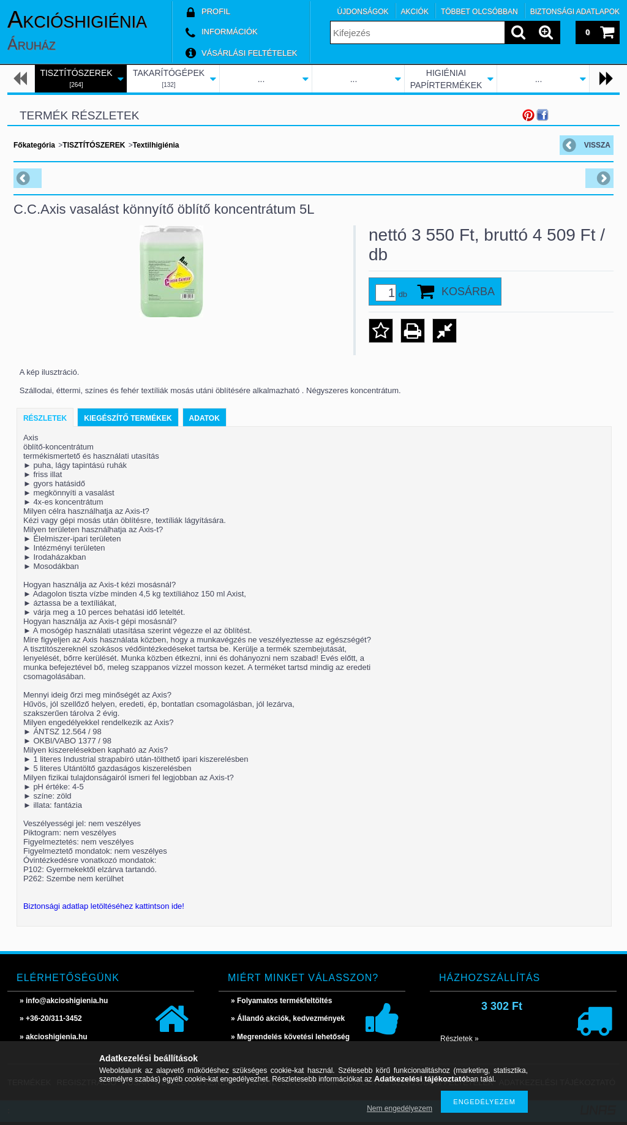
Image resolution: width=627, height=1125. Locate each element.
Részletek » (459, 1038)
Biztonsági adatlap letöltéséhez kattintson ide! (103, 906)
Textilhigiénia (156, 145)
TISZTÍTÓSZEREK (93, 145)
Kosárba (468, 291)
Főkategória (34, 145)
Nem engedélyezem (399, 1108)
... (261, 79)
